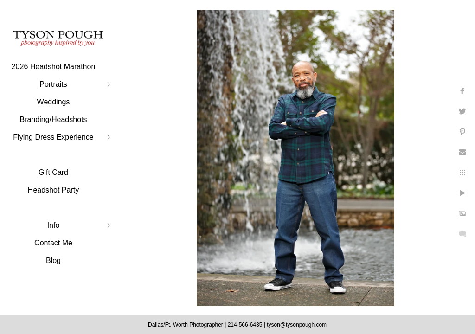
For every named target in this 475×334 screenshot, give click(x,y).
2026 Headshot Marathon (54, 67)
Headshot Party (53, 190)
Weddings (53, 102)
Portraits (53, 84)
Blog (53, 260)
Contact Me (53, 243)
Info (53, 225)
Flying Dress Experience (53, 137)
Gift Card (53, 172)
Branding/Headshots (53, 119)
